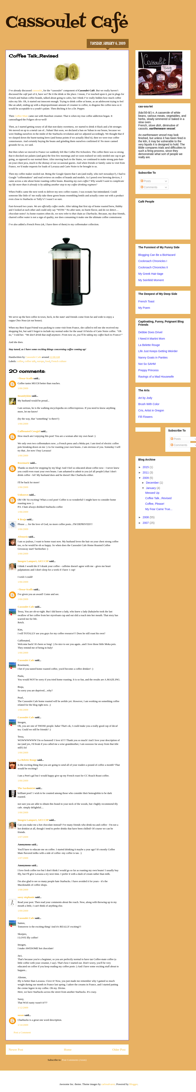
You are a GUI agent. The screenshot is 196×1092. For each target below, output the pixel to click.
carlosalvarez (108, 1084)
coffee (20, 361)
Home (67, 1049)
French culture (58, 361)
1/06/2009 (23, 388)
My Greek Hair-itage (150, 273)
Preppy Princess (148, 370)
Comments (149, 187)
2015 (146, 467)
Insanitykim (24, 395)
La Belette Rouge (27, 759)
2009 (146, 477)
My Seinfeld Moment (151, 280)
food (47, 361)
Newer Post (16, 1049)
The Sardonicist (26, 788)
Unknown (23, 494)
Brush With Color (149, 404)
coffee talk (30, 361)
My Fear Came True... (158, 509)
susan (21, 1015)
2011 (146, 472)
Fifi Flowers (145, 416)
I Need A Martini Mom (151, 338)
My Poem (144, 307)
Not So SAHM (147, 363)
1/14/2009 (23, 1024)
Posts (146, 181)
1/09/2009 (23, 910)
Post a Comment (22, 1032)
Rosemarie (24, 462)
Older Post (118, 1049)
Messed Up (152, 492)
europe (40, 361)
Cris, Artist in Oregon (151, 410)
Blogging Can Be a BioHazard (156, 254)
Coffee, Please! (154, 503)
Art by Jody (145, 397)
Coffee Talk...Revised (158, 498)
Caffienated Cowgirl (29, 431)
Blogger (133, 1084)
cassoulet (37, 90)
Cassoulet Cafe (26, 606)
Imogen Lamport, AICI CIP (33, 561)
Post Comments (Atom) (74, 1059)
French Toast (146, 301)
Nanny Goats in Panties (153, 357)
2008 (146, 517)
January (151, 488)
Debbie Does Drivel (150, 332)
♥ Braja (22, 519)
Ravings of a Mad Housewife (156, 376)
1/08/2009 (23, 889)
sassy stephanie (26, 897)
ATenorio (23, 536)
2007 (146, 522)
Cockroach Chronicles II (153, 267)
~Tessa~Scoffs (25, 378)
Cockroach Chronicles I (152, 261)
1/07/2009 (23, 836)
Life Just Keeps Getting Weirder (158, 351)
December (153, 482)
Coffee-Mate (21, 115)
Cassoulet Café (67, 23)
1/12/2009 (23, 1007)
